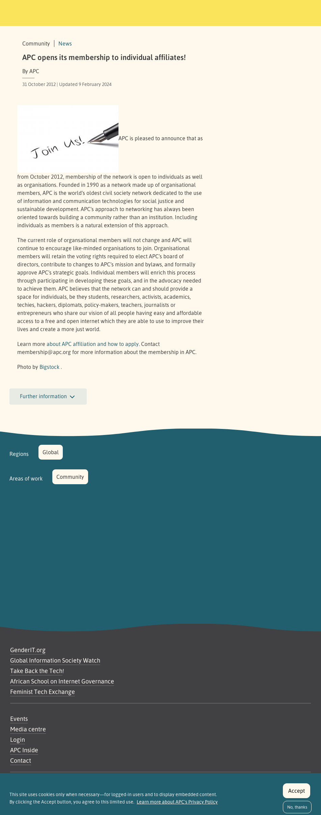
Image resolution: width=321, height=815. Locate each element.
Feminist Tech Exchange (42, 691)
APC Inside (24, 750)
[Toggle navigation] (268, 12)
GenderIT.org (28, 649)
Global (51, 452)
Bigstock (49, 366)
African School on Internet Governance (62, 681)
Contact (20, 760)
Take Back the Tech (36, 670)
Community (70, 476)
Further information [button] (48, 397)
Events (19, 718)
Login (17, 739)
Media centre (28, 729)
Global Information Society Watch (55, 660)
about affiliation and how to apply (93, 344)
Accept (296, 794)
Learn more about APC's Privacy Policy (177, 805)
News (65, 43)
